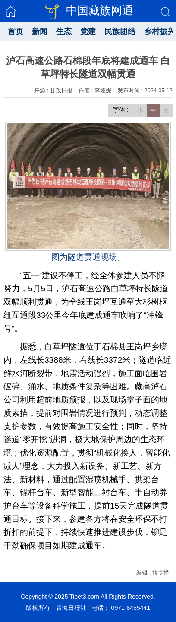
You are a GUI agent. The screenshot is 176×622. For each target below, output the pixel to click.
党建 (88, 31)
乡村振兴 (159, 31)
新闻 (39, 31)
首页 (15, 31)
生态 (64, 31)
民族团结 (119, 31)
